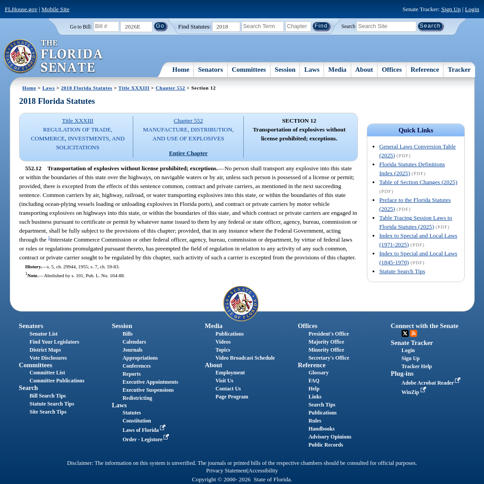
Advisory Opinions (329, 437)
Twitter (405, 333)
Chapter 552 (170, 87)
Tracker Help (417, 366)
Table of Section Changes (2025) (418, 182)
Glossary (318, 372)
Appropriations (140, 358)
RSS (413, 333)
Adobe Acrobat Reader (432, 383)
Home (180, 69)
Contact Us (228, 389)
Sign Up (451, 9)
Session (285, 69)
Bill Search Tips (47, 396)
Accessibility (263, 471)
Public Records (325, 445)
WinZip (415, 392)
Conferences (137, 366)
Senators (210, 69)
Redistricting (137, 398)
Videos (223, 342)
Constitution (137, 421)
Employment (230, 372)
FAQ (313, 380)
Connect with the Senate (425, 325)
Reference (424, 69)
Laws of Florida (145, 430)
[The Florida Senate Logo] (54, 56)
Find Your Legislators (54, 342)
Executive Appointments (150, 382)
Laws (312, 69)
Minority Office (326, 350)
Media (337, 69)
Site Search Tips (47, 412)
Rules (314, 421)
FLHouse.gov (21, 9)
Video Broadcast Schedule (245, 358)
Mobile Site (55, 9)
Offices (392, 69)
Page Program (232, 397)
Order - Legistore (147, 439)
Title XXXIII (134, 87)
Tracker (459, 69)
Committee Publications (56, 380)
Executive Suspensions (148, 390)
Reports (132, 374)
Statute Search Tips (402, 271)
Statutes (132, 413)
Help (314, 389)
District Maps (45, 350)
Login (472, 9)
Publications (230, 334)
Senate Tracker (412, 342)
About (364, 69)
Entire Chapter (188, 153)
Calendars (134, 342)
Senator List (43, 334)
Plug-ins (402, 373)
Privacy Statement (226, 471)
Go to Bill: (81, 26)
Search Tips (321, 405)
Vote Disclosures (48, 358)
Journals (133, 350)
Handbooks (321, 429)
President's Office (328, 334)
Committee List (47, 372)
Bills (128, 334)
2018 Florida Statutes (86, 87)
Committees (249, 69)
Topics (223, 350)
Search (348, 26)
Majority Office (326, 342)
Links (314, 397)
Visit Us (225, 380)
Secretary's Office (328, 358)
